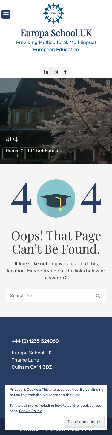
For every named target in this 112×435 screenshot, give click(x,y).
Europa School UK (56, 33)
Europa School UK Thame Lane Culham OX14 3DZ (32, 360)
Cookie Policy (30, 411)
